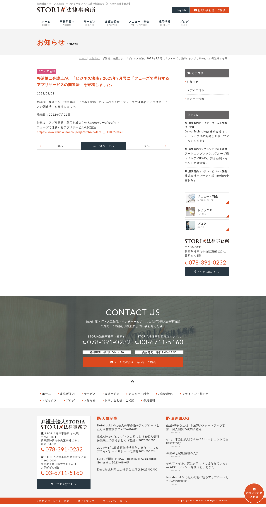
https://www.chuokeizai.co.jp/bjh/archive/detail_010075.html (80, 132)
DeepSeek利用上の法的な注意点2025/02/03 (127, 472)
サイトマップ (85, 503)
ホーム (83, 58)
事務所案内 (66, 396)
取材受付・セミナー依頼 (53, 503)
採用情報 (148, 403)
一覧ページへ (105, 145)
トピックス (48, 403)
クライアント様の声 (194, 396)
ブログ (69, 403)
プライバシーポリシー (115, 503)
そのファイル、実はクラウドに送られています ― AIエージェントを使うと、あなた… (197, 470)
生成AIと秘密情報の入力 (197, 458)
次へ (144, 145)
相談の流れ (164, 396)
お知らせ (94, 58)
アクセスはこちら (207, 275)
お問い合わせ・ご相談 (209, 10)
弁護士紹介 (111, 396)
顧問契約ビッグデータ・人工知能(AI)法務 (206, 125)
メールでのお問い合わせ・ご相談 (133, 365)
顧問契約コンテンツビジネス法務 (206, 149)
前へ (63, 145)
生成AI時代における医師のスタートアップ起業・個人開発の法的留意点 (197, 432)
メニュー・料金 (138, 396)
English (181, 10)
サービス (89, 396)
